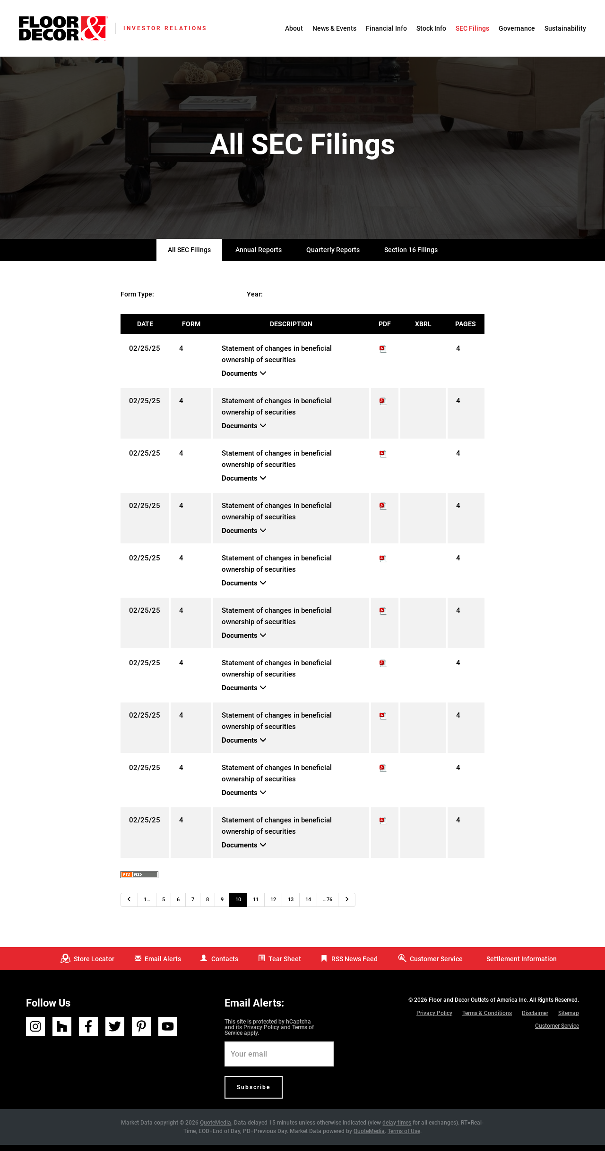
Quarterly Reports (333, 256)
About (294, 28)
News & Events (334, 28)
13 (291, 906)
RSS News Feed (354, 965)
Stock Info (431, 28)
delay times (396, 1129)
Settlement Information (521, 965)
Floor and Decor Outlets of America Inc (478, 1006)
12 (273, 906)
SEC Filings (472, 28)
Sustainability (565, 28)
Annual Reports (258, 256)
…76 (327, 906)
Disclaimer (535, 1019)
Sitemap (568, 1019)
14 (308, 906)
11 (256, 906)
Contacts (224, 965)
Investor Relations (165, 28)
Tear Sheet (284, 965)
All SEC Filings (189, 256)
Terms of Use (404, 1137)
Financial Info (386, 28)
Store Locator (94, 965)
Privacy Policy (261, 1033)
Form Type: (137, 301)
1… (147, 906)
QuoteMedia (215, 1129)
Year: (255, 301)
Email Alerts (163, 965)
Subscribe (253, 1093)
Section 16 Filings (411, 256)
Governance (517, 28)
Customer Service (436, 965)
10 (238, 906)
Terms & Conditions (487, 1019)
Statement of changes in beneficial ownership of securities (277, 361)
